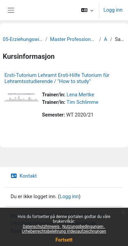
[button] (87, 10)
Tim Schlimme (83, 102)
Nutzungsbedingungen (83, 226)
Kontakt (24, 176)
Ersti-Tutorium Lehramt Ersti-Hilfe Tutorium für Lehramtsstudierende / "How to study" (57, 78)
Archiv (106, 39)
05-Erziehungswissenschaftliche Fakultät (22, 39)
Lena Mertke (80, 95)
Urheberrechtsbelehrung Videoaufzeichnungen (64, 231)
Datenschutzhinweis (42, 226)
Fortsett (64, 240)
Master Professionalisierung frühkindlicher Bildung (73, 39)
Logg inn (113, 10)
